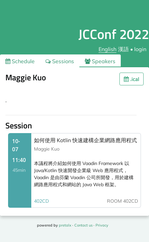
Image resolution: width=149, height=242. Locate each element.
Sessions (59, 61)
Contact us (83, 225)
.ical (131, 79)
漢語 (123, 49)
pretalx (65, 225)
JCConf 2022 (113, 34)
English (107, 49)
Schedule (20, 61)
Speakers (100, 61)
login (140, 49)
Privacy (102, 225)
